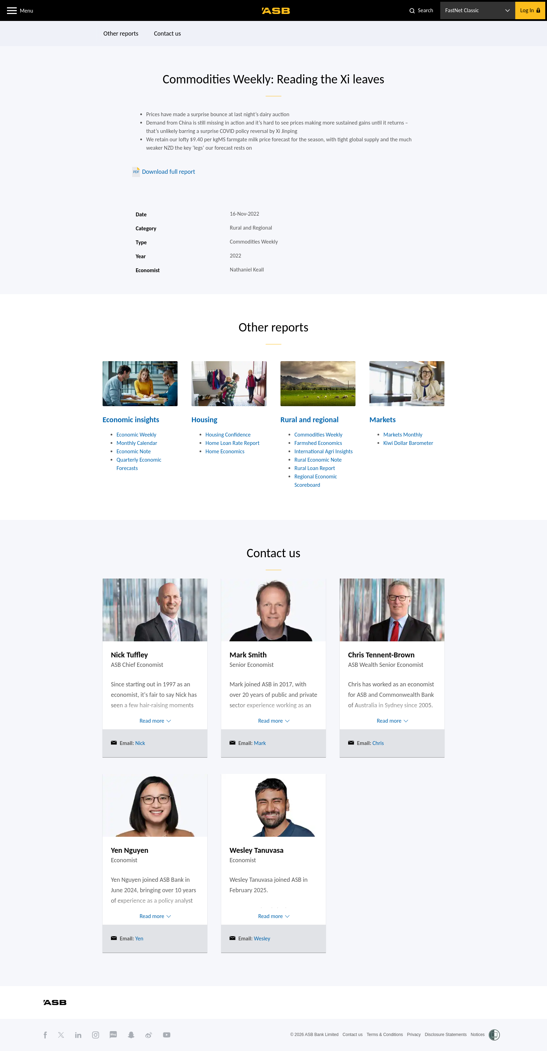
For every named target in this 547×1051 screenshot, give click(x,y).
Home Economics (225, 451)
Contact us (167, 33)
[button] (12, 10)
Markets (382, 419)
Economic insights (131, 419)
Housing (204, 419)
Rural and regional (309, 419)
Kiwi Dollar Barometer (408, 443)
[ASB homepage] (276, 11)
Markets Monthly (402, 434)
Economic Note (134, 451)
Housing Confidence (228, 434)
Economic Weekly (136, 434)
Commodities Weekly (318, 434)
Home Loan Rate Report (232, 443)
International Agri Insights (323, 451)
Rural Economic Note (318, 459)
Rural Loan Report (314, 468)
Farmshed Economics (318, 443)
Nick (139, 743)
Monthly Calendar (137, 443)
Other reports (121, 33)
